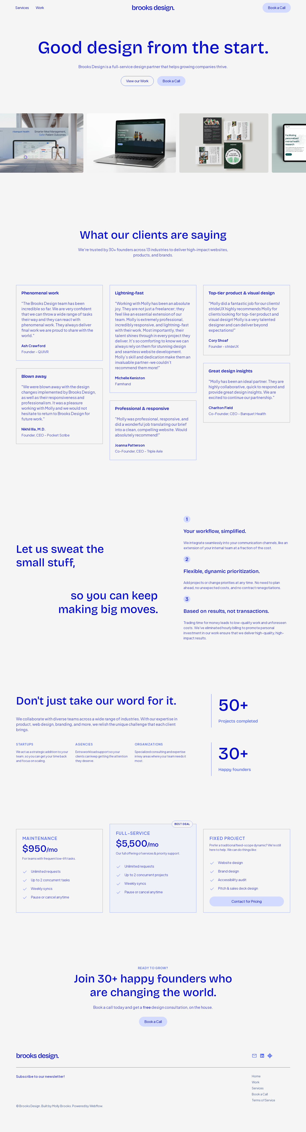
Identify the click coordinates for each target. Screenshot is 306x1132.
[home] (153, 8)
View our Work (137, 81)
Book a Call (276, 7)
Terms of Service (263, 1100)
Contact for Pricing (246, 901)
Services (22, 7)
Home (256, 1076)
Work (40, 7)
